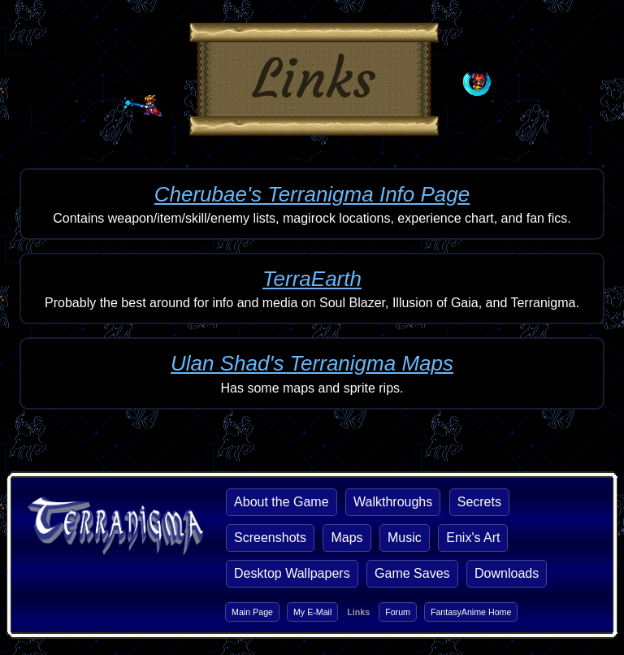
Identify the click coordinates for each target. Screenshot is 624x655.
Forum (397, 612)
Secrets (479, 502)
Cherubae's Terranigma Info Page (312, 194)
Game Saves (412, 573)
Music (405, 537)
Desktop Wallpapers (292, 573)
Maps (346, 537)
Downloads (506, 573)
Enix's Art (473, 537)
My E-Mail (312, 612)
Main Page (252, 612)
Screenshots (270, 537)
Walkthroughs (392, 502)
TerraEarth (312, 279)
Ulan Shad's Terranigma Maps (312, 363)
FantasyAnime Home (471, 612)
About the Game (281, 502)
